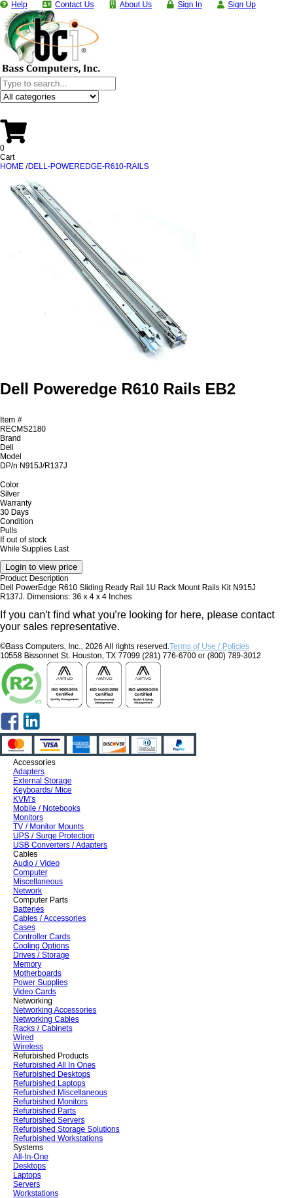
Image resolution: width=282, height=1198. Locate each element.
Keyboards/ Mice (42, 790)
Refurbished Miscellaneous (60, 1092)
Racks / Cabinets (43, 1028)
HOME (12, 166)
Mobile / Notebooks (46, 808)
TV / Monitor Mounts (48, 826)
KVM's (24, 799)
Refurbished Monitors (50, 1101)
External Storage (42, 780)
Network (27, 890)
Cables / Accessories (49, 918)
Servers (26, 1184)
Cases (24, 927)
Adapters (28, 771)
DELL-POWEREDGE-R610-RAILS (88, 166)
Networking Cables (46, 1019)
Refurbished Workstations (58, 1138)
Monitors (28, 817)
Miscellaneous (38, 881)
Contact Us (74, 4)
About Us (136, 4)
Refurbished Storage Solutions (66, 1129)
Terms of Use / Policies (209, 646)
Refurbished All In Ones (54, 1065)
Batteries (28, 909)
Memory (27, 964)
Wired (23, 1037)
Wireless (28, 1046)
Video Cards (34, 991)
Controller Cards (41, 936)
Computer (30, 872)
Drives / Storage (41, 955)
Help (19, 4)
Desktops (29, 1165)
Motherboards (37, 973)
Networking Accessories (54, 1010)
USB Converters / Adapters (60, 845)
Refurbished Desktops (51, 1074)
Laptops (27, 1175)
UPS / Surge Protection (53, 835)
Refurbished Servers (48, 1120)
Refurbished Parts (44, 1110)
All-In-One (30, 1156)
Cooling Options (41, 945)
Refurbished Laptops (49, 1083)
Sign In (189, 4)
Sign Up (242, 4)
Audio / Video (36, 863)
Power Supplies (40, 982)
